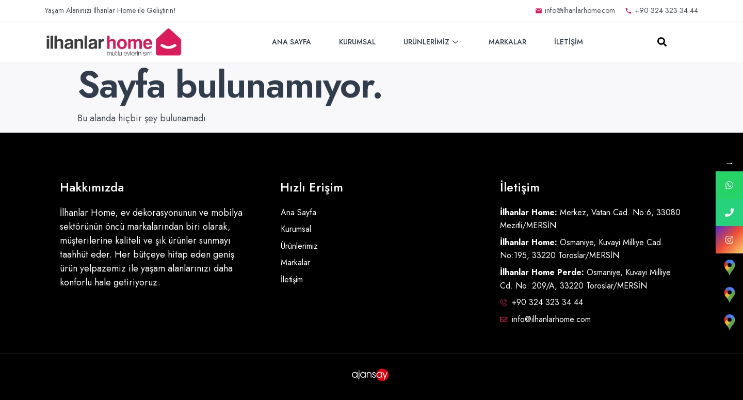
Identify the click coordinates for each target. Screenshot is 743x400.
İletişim (568, 42)
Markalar (507, 42)
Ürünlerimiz (432, 42)
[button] (662, 42)
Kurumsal (357, 42)
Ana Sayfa (291, 42)
